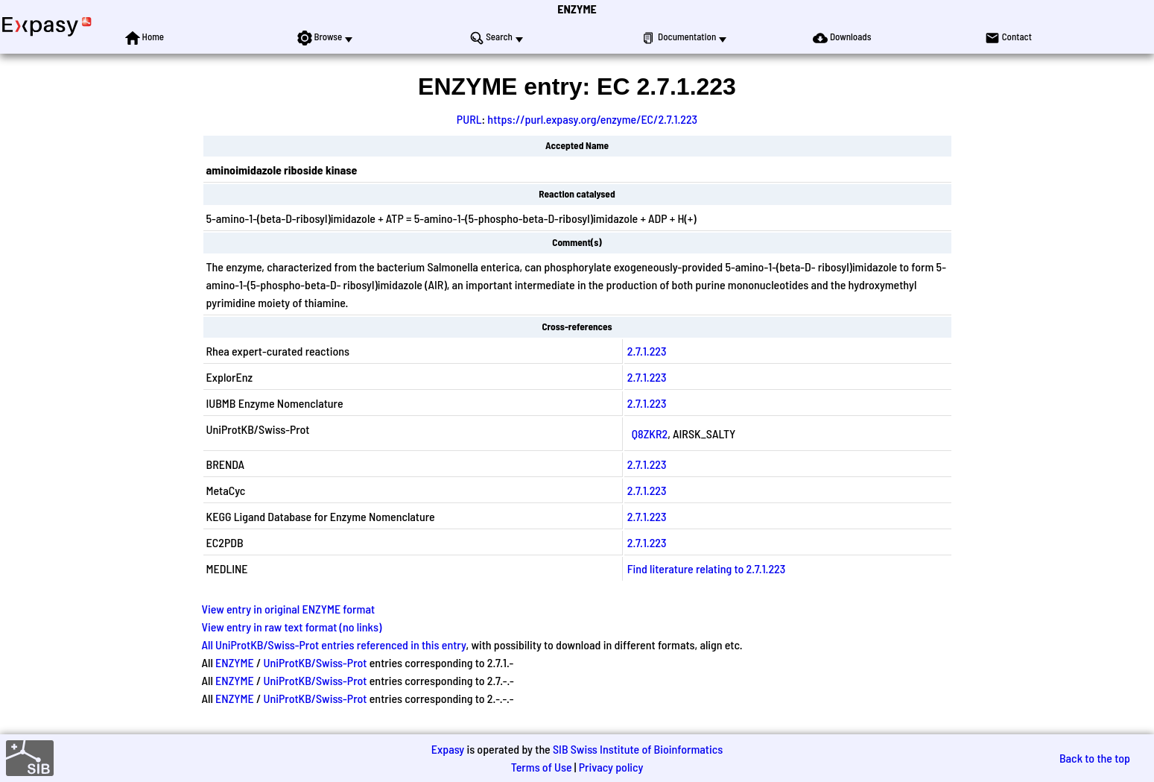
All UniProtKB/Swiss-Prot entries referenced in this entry (334, 644)
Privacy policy (611, 767)
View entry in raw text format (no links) (292, 626)
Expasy (447, 749)
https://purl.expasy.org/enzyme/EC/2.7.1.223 (592, 119)
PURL (469, 119)
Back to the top (1094, 758)
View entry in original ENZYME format (288, 609)
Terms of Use (541, 767)
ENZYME (576, 8)
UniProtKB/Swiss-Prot (315, 662)
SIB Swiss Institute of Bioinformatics (638, 749)
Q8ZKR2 (650, 433)
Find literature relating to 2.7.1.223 (706, 568)
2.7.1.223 (647, 351)
